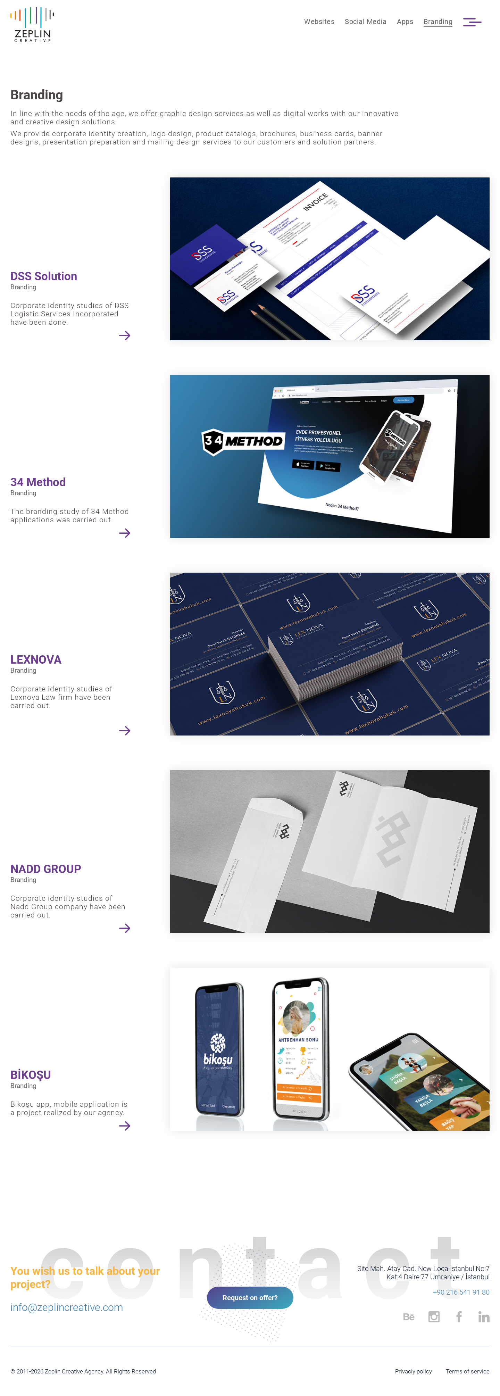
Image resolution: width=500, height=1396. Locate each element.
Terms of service (468, 1371)
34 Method (38, 482)
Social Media (365, 21)
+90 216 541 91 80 (461, 1292)
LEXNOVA (35, 659)
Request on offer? (250, 1298)
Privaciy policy (413, 1371)
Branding (438, 21)
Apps (405, 21)
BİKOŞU (30, 1075)
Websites (319, 21)
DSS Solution (43, 276)
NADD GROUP (45, 869)
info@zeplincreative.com (66, 1307)
